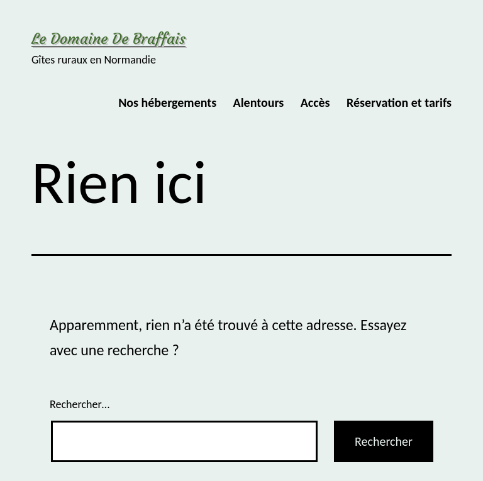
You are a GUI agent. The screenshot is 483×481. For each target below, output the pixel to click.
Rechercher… (79, 404)
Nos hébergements (167, 102)
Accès (315, 102)
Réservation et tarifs (399, 102)
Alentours (258, 102)
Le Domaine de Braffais (108, 39)
